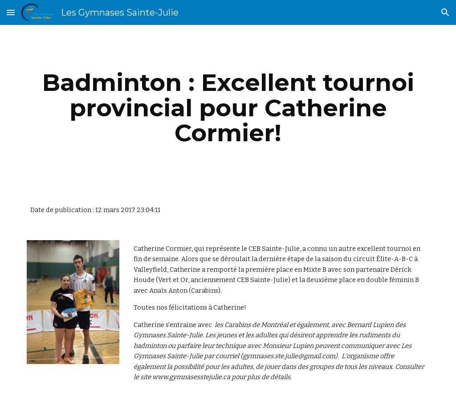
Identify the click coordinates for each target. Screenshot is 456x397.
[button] (10, 12)
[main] (228, 108)
